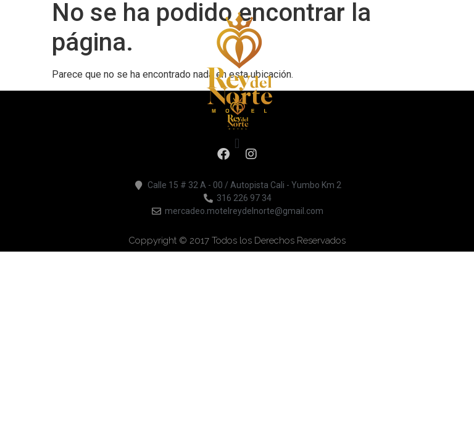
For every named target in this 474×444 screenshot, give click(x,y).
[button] (237, 143)
